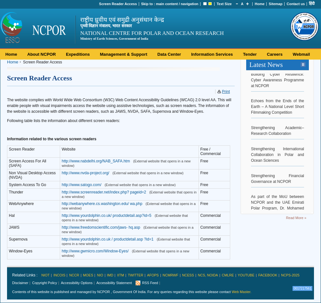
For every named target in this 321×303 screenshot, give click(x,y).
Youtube (246, 275)
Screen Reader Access (118, 4)
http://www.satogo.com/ (81, 185)
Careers (275, 54)
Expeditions (78, 54)
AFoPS (153, 275)
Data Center (169, 54)
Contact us (296, 4)
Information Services (212, 54)
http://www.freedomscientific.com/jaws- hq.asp (101, 227)
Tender (250, 54)
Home (260, 4)
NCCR (74, 275)
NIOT (45, 275)
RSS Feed (150, 283)
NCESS (188, 275)
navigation (189, 4)
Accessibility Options (76, 283)
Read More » (296, 218)
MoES (88, 275)
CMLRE (228, 275)
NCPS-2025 (290, 275)
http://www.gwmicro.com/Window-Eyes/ (95, 251)
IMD (110, 275)
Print (226, 91)
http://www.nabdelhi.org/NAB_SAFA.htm (96, 161)
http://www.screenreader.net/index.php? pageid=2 (104, 192)
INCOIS (59, 275)
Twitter (135, 275)
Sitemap (276, 4)
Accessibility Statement (114, 283)
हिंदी (312, 3)
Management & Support (123, 54)
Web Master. (242, 292)
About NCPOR (41, 54)
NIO (100, 275)
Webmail (301, 54)
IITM (120, 275)
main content (167, 4)
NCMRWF (170, 275)
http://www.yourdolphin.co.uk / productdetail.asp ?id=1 (107, 239)
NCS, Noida (208, 275)
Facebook (267, 275)
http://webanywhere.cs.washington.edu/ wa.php (102, 203)
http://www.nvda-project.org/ (85, 173)
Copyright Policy (44, 283)
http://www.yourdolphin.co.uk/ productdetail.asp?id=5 (107, 215)
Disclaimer (20, 283)
